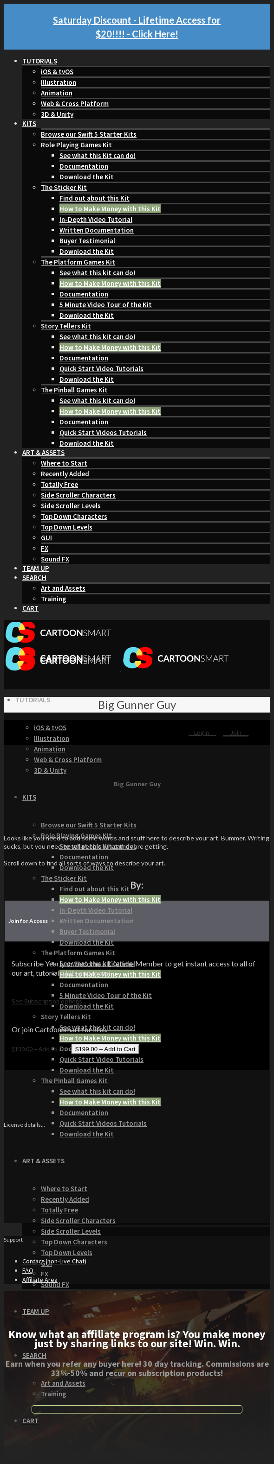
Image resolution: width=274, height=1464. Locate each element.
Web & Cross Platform (75, 103)
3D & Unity (57, 114)
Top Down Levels (66, 527)
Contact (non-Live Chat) (54, 1261)
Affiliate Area (40, 1279)
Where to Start (64, 463)
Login (202, 732)
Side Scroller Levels (71, 505)
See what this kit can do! (97, 272)
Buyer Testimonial (87, 240)
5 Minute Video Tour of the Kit (105, 304)
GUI (46, 537)
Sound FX (55, 559)
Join (235, 732)
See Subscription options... (49, 1001)
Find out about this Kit (94, 198)
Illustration (58, 82)
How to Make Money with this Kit (110, 208)
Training (53, 598)
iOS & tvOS (57, 71)
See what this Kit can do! (97, 155)
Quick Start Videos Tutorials (103, 432)
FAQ (27, 1270)
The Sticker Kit (64, 187)
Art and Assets (63, 588)
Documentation (83, 166)
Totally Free (59, 484)
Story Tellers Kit (66, 326)
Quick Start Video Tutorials (101, 368)
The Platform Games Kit (78, 262)
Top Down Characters (74, 516)
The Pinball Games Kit (74, 389)
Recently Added (65, 473)
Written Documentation (96, 230)
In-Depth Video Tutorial (95, 219)
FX (44, 548)
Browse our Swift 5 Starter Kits (89, 134)
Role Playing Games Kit (76, 144)
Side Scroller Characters (78, 495)
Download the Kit (86, 176)
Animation (56, 92)
